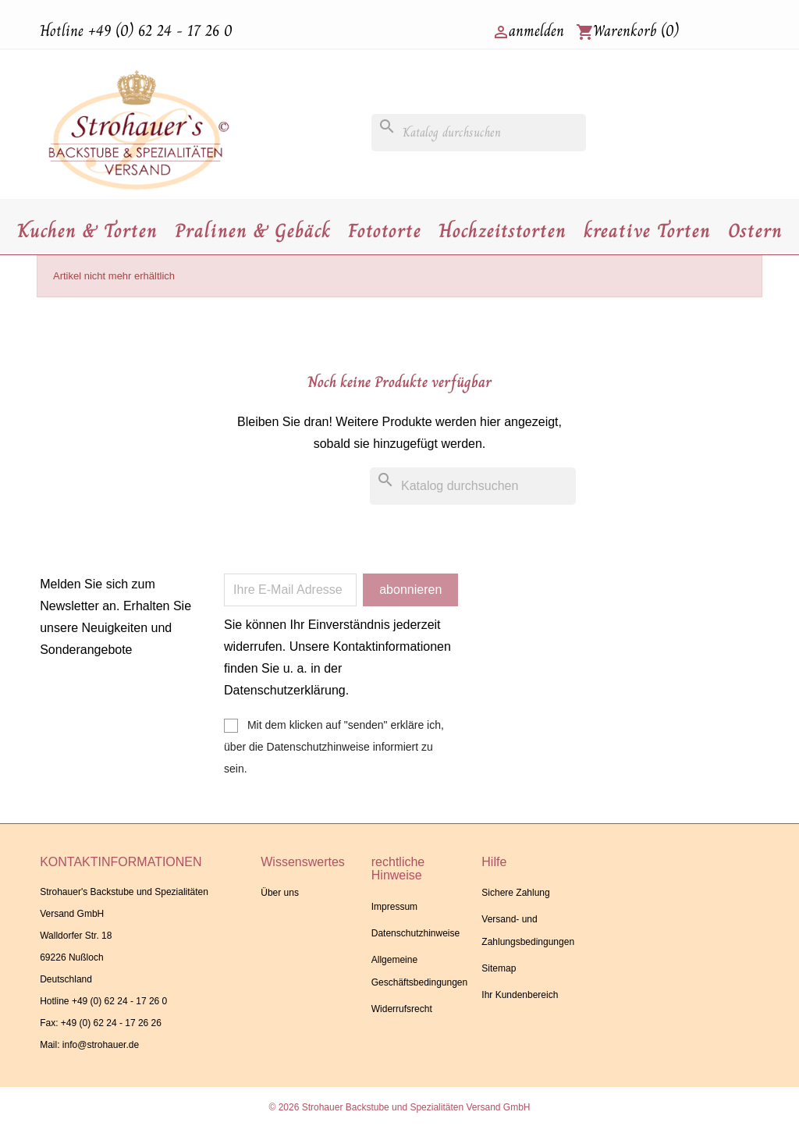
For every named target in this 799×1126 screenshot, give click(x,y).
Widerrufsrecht (401, 1008)
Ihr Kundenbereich (519, 994)
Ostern (755, 230)
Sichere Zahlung (515, 892)
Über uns (280, 892)
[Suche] (478, 132)
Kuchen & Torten (87, 230)
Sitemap (498, 968)
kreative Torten (647, 230)
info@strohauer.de (100, 1044)
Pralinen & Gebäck (253, 230)
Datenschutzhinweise (415, 933)
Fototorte (384, 230)
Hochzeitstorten (502, 230)
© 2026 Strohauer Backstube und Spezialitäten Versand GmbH (399, 1107)
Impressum (394, 906)
